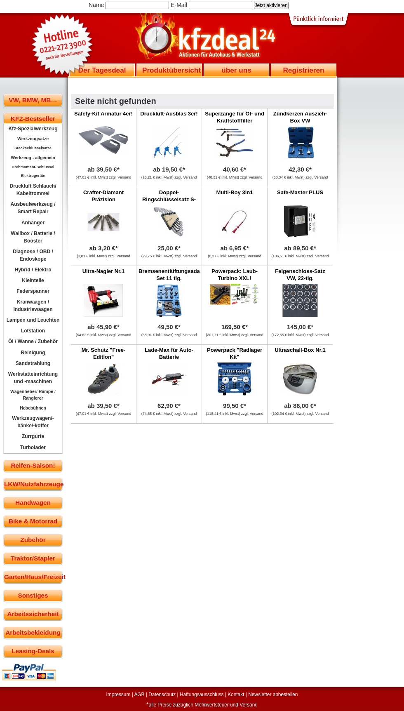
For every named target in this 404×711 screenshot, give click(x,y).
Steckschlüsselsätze (33, 148)
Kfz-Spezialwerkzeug (32, 129)
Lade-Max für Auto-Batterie (169, 353)
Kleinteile (33, 280)
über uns (236, 70)
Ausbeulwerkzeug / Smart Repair (32, 207)
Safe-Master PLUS (300, 192)
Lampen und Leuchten (33, 320)
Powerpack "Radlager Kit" (234, 353)
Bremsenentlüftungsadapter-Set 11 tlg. (175, 274)
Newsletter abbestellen (273, 694)
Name (96, 5)
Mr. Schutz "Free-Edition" (104, 353)
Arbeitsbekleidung (32, 632)
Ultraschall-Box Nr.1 (300, 350)
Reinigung (33, 353)
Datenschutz (162, 694)
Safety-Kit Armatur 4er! (103, 114)
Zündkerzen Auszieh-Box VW (300, 117)
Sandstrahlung (33, 363)
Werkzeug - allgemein (33, 157)
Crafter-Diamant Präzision (103, 195)
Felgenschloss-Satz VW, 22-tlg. (300, 274)
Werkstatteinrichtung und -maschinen (33, 377)
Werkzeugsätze (33, 138)
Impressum (118, 694)
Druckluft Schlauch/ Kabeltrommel (32, 189)
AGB (139, 694)
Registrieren (303, 70)
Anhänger (33, 223)
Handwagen (33, 502)
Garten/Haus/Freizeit (33, 576)
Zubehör (32, 539)
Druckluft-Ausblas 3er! (168, 114)
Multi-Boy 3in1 (234, 192)
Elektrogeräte (33, 176)
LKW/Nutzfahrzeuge (33, 483)
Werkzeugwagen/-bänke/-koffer (33, 421)
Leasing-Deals (33, 650)
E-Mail (179, 5)
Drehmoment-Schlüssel (33, 167)
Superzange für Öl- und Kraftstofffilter (234, 117)
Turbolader (33, 447)
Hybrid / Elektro (32, 270)
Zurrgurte (33, 436)
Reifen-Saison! (33, 465)
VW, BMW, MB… (33, 100)
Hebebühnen (33, 407)
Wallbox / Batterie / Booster (33, 237)
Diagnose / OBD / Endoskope (33, 255)
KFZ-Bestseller (33, 118)
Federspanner (32, 291)
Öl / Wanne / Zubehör (33, 341)
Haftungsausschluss (201, 694)
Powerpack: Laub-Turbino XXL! (234, 274)
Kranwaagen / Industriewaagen (32, 305)
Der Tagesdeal (102, 70)
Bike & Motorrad (33, 521)
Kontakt (236, 694)
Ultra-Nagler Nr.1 (103, 271)
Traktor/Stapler (33, 558)
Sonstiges (33, 595)
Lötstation (33, 331)
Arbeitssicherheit (33, 613)
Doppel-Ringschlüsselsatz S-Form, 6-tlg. (169, 199)
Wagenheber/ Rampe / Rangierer (33, 394)
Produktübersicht (171, 70)
